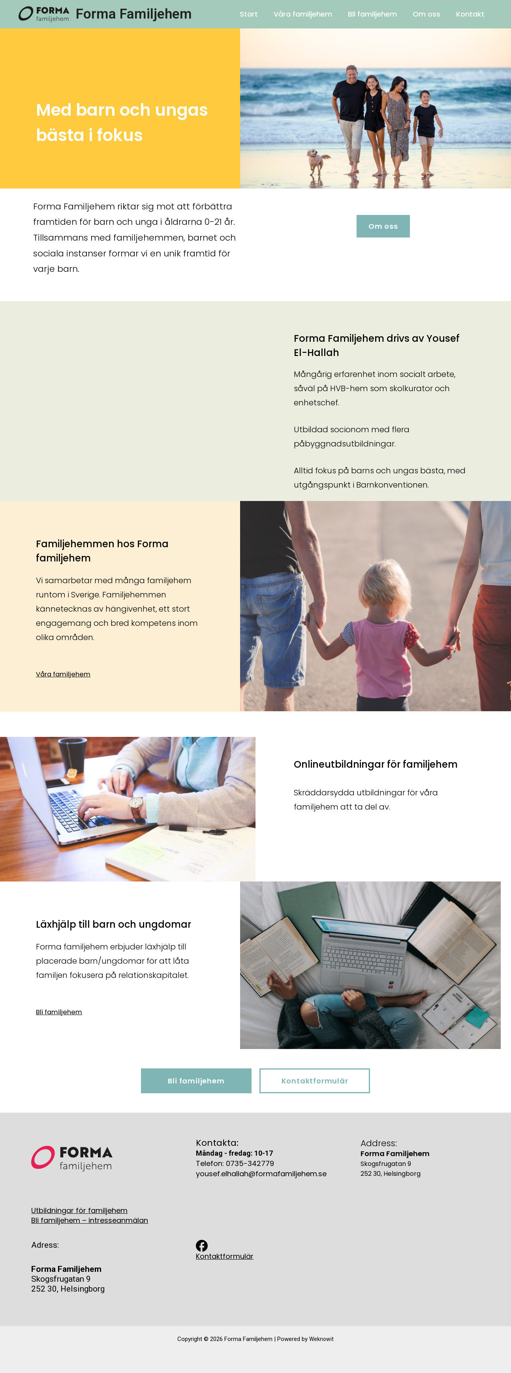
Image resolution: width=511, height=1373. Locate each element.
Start (256, 14)
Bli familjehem (376, 14)
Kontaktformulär (225, 1255)
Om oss (429, 14)
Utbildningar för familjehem (79, 1210)
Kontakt (471, 14)
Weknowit (321, 1338)
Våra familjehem (308, 14)
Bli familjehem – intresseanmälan (89, 1219)
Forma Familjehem (134, 14)
